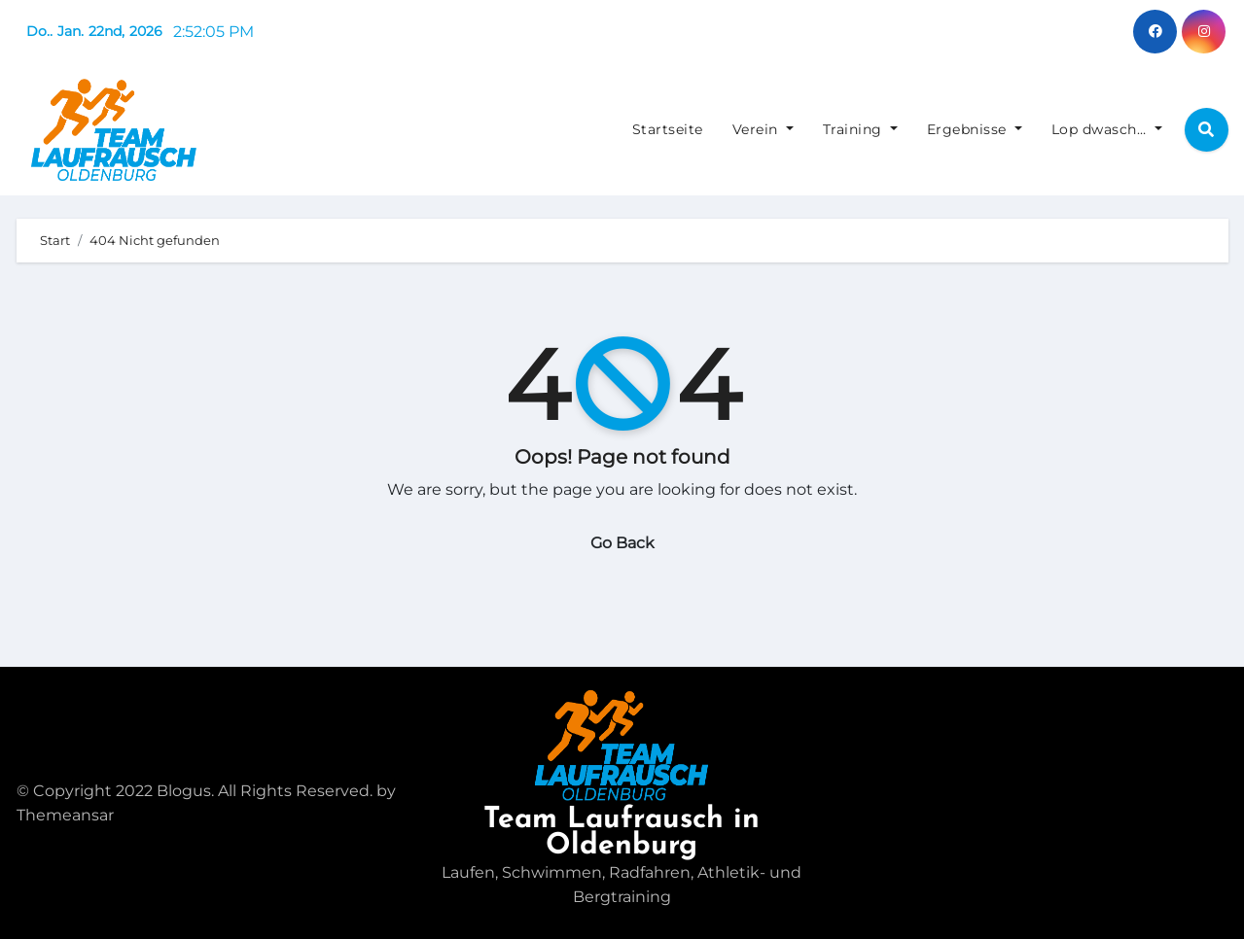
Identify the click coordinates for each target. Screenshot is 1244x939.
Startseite (667, 129)
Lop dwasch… (1106, 129)
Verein (763, 129)
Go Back (622, 543)
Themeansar (65, 815)
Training (860, 129)
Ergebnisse (974, 129)
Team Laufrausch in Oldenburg (621, 833)
